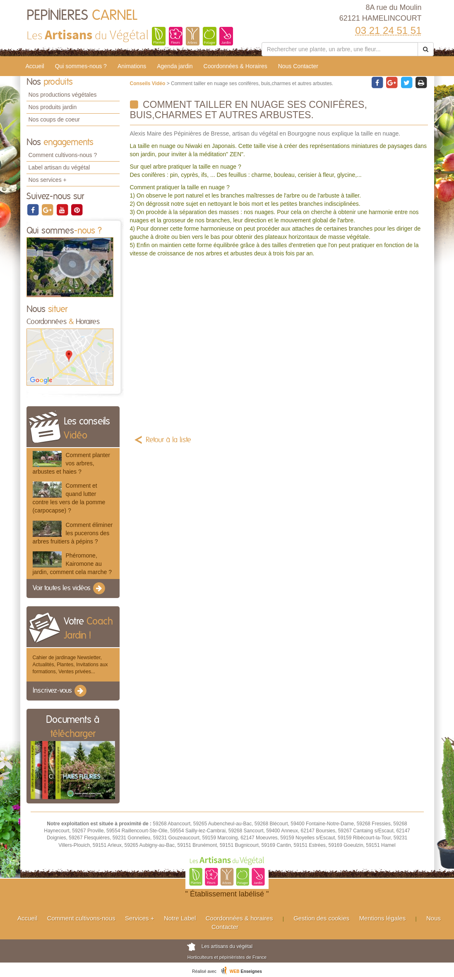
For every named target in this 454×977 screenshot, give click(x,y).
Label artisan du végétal (59, 167)
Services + (139, 918)
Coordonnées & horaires (239, 918)
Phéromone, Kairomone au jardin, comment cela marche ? (72, 563)
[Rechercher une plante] (340, 49)
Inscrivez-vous (60, 691)
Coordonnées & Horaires (235, 66)
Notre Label (180, 918)
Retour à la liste (168, 440)
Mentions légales (382, 918)
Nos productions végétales (63, 94)
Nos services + (48, 179)
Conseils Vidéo (148, 83)
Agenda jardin (174, 66)
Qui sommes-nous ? (81, 66)
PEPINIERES (81, 16)
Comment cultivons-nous (81, 918)
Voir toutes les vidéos (69, 588)
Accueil (35, 66)
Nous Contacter (298, 66)
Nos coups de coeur (54, 119)
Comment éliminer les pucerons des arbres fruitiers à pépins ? (73, 533)
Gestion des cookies (321, 918)
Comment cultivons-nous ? (63, 155)
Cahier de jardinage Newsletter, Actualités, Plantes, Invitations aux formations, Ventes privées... (70, 664)
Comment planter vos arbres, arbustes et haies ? (71, 463)
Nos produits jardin (53, 107)
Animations (132, 66)
